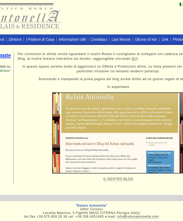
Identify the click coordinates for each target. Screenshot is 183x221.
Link (165, 39)
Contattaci (98, 39)
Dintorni (15, 39)
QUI (135, 59)
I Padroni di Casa (40, 39)
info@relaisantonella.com (138, 216)
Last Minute (121, 39)
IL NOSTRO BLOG (118, 179)
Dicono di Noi (146, 39)
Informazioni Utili (72, 39)
